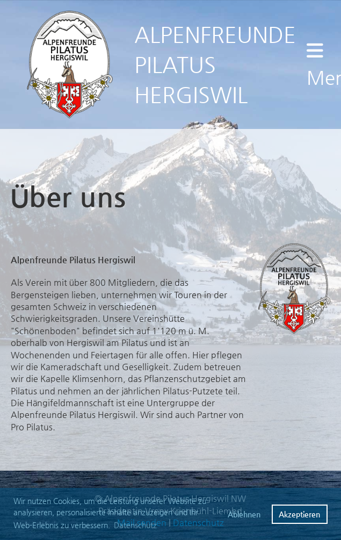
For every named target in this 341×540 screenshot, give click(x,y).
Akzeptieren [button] (299, 514)
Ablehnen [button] (244, 514)
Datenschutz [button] (135, 525)
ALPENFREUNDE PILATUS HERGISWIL (215, 64)
